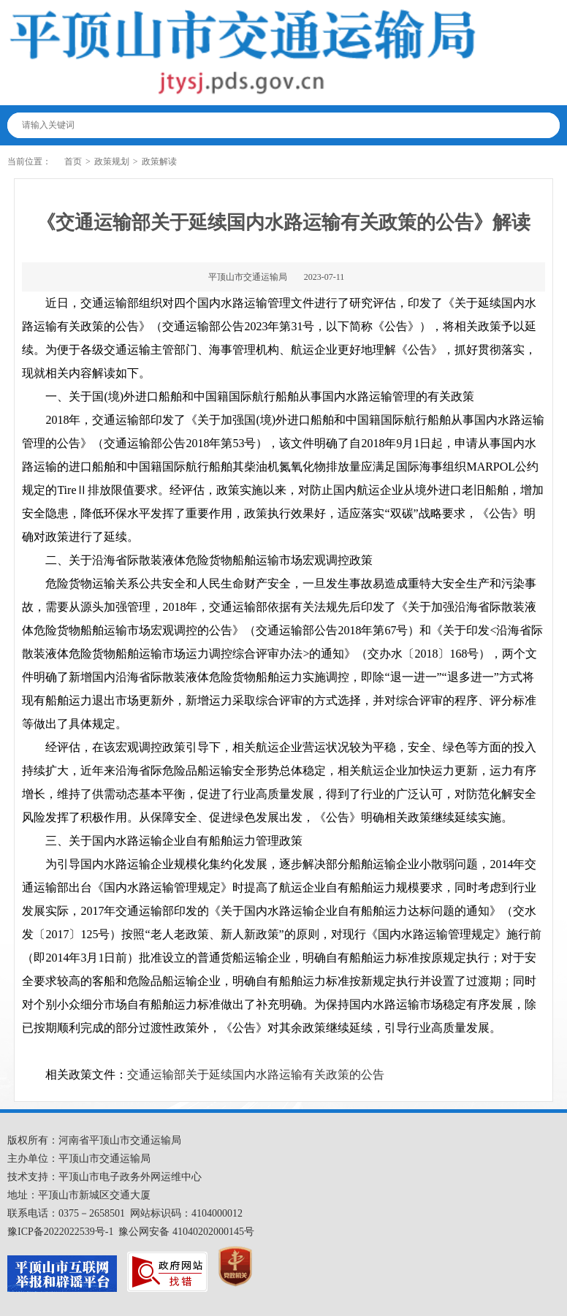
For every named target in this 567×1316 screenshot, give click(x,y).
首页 (73, 161)
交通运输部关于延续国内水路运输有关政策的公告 (255, 1074)
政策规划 (111, 161)
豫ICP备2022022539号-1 (60, 1231)
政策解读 (159, 161)
